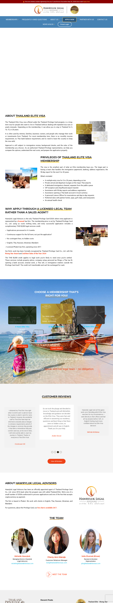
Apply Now (69, 20)
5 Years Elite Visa (22, 327)
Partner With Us (87, 20)
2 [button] (55, 452)
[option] (22, 327)
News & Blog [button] (48, 24)
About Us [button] (54, 20)
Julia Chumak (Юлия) (91, 556)
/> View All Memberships (34, 359)
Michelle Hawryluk (22, 556)
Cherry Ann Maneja (56, 557)
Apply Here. (86, 1)
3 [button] (58, 452)
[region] (56, 63)
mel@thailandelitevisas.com (56, 563)
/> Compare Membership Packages (74, 359)
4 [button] (61, 452)
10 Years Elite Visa (90, 326)
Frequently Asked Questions (34, 20)
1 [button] (52, 452)
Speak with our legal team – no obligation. (69, 369)
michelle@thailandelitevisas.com (22, 563)
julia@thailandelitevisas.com (90, 563)
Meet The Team (56, 574)
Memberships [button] (11, 20)
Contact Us (102, 20)
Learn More (22, 346)
